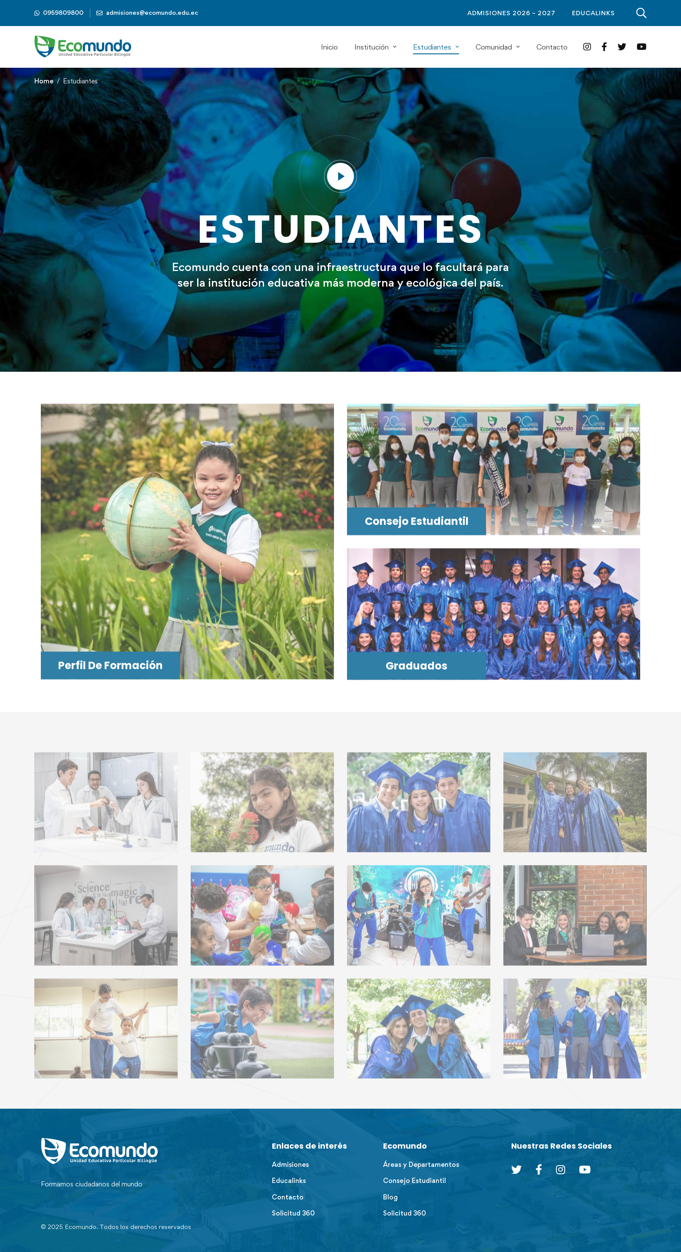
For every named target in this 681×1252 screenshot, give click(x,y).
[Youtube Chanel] (584, 1169)
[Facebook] (604, 47)
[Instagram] (587, 47)
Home (43, 81)
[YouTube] (641, 47)
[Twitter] (622, 47)
